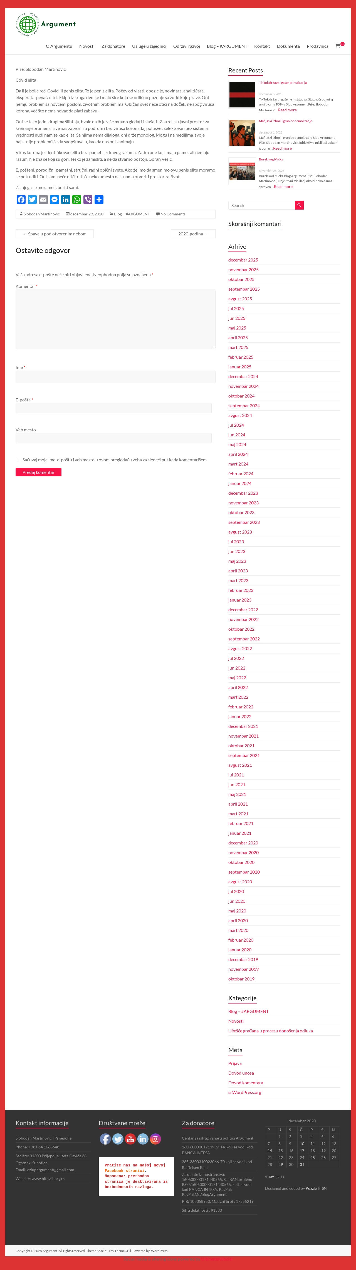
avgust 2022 (240, 648)
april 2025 (238, 337)
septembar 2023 (244, 522)
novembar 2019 (243, 969)
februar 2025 (240, 356)
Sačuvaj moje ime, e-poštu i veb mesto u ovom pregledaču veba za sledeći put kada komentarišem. (115, 459)
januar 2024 (239, 483)
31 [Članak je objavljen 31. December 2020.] (302, 1164)
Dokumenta (288, 46)
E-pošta (24, 399)
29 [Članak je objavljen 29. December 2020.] (280, 1164)
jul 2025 (236, 308)
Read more (287, 109)
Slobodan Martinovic (42, 214)
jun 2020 (236, 901)
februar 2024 (240, 473)
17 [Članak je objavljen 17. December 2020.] (302, 1150)
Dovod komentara (245, 1082)
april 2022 (238, 687)
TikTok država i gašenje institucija (283, 83)
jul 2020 (236, 891)
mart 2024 (238, 463)
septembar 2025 (244, 288)
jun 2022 (236, 667)
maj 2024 (237, 444)
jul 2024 (236, 424)
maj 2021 (237, 794)
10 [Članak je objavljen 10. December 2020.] (302, 1143)
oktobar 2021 (241, 745)
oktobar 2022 (241, 629)
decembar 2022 (243, 609)
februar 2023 (240, 590)
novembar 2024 (243, 386)
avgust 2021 (240, 765)
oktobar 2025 (241, 279)
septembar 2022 (244, 638)
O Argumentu (59, 46)
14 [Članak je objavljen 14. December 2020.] (270, 1150)
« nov (269, 1176)
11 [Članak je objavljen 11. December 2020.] (312, 1143)
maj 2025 (237, 327)
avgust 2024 (240, 415)
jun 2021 (236, 784)
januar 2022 (239, 716)
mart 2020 (238, 930)
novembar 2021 (243, 735)
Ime (20, 367)
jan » (280, 1176)
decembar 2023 (243, 493)
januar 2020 (239, 949)
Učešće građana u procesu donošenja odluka (270, 1030)
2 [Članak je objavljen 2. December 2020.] (290, 1136)
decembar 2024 (243, 376)
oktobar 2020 (241, 862)
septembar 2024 (244, 405)
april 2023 (238, 570)
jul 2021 (236, 774)
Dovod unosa (241, 1072)
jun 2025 (236, 318)
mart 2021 (238, 813)
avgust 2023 (240, 531)
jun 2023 (236, 551)
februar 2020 (240, 939)
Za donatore (113, 46)
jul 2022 (236, 658)
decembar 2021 (243, 726)
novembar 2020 (243, 852)
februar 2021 (240, 823)
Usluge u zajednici (149, 46)
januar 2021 (239, 833)
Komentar (27, 286)
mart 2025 (238, 347)
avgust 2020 (240, 881)
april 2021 (238, 803)
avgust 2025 (240, 298)
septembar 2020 (244, 871)
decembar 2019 (243, 959)
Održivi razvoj (186, 46)
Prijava (235, 1063)
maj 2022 (237, 677)
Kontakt (262, 46)
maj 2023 (237, 561)
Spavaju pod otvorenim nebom (54, 233)
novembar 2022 (243, 619)
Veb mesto (26, 429)
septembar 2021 (244, 755)
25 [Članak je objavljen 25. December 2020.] (312, 1157)
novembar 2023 (243, 502)
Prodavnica (317, 46)
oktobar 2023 (241, 512)
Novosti (87, 46)
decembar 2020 (243, 842)
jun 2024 (236, 434)
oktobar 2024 (241, 395)
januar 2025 (239, 366)
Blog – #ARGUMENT (227, 46)
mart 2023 (238, 580)
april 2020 (238, 920)
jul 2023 (236, 541)
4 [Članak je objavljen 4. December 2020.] (311, 1136)
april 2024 (238, 454)
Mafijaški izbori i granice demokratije (285, 121)
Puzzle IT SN (316, 1188)
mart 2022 (238, 697)
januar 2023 (239, 599)
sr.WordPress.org (244, 1092)
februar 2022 (240, 706)
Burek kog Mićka (271, 159)
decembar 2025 (243, 259)
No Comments (173, 214)
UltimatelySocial (217, 1258)
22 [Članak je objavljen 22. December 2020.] (280, 1157)
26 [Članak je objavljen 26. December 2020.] (323, 1157)
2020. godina (193, 233)
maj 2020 (237, 910)
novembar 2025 (243, 269)
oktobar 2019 (241, 978)
